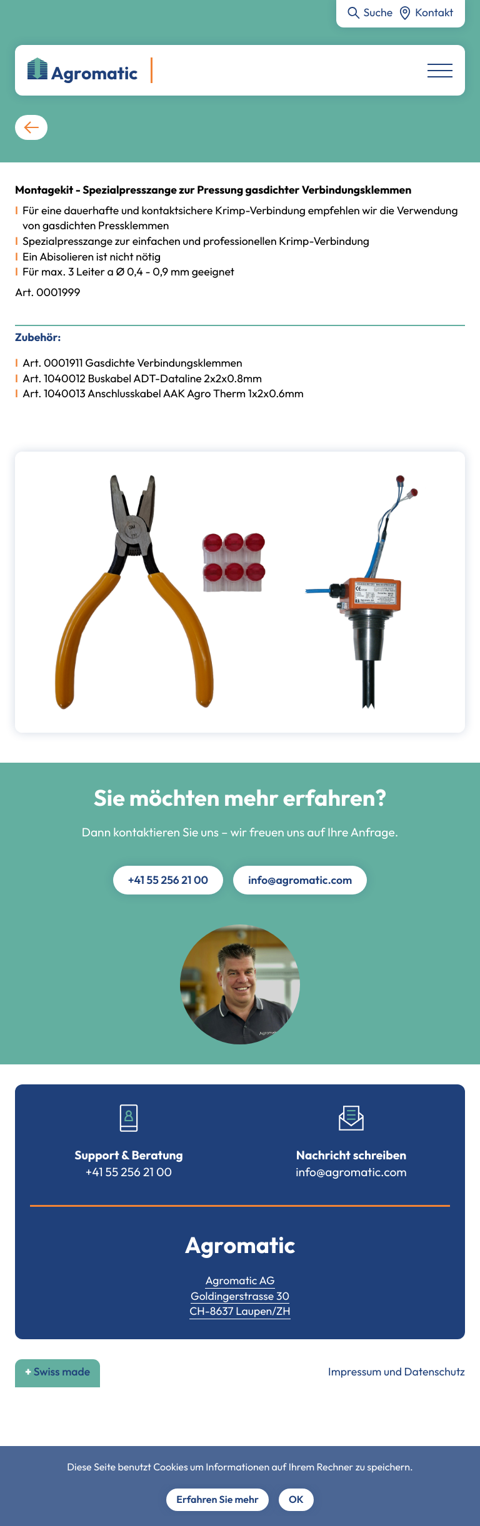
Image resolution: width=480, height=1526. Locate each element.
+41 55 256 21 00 (168, 880)
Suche (378, 12)
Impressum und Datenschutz (396, 1371)
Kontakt (434, 12)
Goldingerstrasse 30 (240, 1296)
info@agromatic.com (300, 880)
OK (296, 1500)
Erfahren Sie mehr (217, 1500)
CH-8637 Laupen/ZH (240, 1311)
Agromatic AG (239, 1280)
